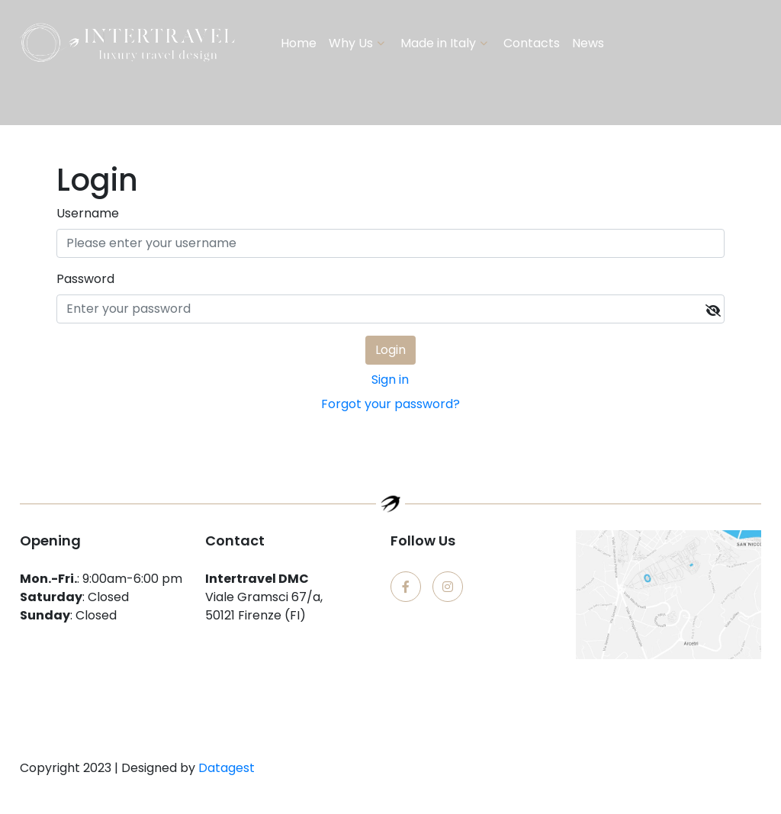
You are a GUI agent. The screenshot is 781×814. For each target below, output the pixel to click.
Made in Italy (438, 43)
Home (299, 43)
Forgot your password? (390, 404)
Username (87, 213)
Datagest (226, 768)
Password (85, 279)
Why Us (351, 43)
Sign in (390, 379)
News (588, 43)
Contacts (531, 43)
